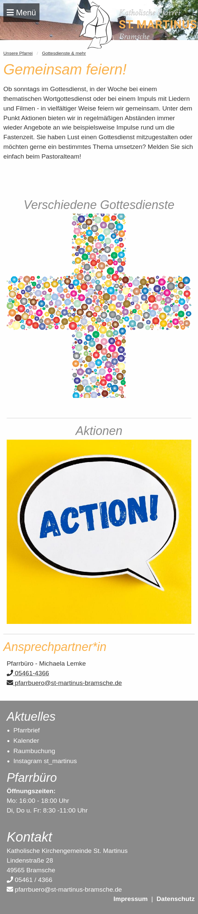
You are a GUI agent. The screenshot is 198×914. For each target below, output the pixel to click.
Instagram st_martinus (45, 760)
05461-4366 (28, 673)
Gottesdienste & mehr (64, 53)
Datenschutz (176, 898)
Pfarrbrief (26, 730)
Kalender (26, 740)
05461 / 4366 (29, 879)
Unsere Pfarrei (18, 53)
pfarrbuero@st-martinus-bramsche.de (64, 682)
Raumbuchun (32, 750)
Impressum (130, 898)
